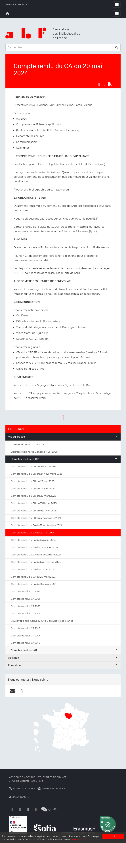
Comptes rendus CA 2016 (25, 642)
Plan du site (19, 797)
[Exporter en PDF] (110, 84)
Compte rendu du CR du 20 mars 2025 (33, 495)
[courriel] (12, 691)
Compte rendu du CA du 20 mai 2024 (33, 532)
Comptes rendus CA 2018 (25, 628)
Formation (63, 665)
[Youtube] (28, 809)
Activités (63, 657)
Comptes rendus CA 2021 (25, 598)
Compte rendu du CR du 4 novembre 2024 (36, 517)
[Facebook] (12, 809)
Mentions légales (51, 788)
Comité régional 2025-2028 (27, 444)
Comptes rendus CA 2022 (25, 591)
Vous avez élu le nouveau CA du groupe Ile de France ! (42, 620)
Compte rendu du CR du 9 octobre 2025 (34, 466)
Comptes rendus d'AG (64, 650)
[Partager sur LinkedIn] (104, 84)
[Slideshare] (36, 809)
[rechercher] (117, 47)
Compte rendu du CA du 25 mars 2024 (33, 539)
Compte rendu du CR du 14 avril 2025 (32, 488)
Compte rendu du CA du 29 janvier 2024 (34, 547)
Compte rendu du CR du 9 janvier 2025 (33, 510)
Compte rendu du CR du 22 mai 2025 (32, 481)
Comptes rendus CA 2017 (25, 635)
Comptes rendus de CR (64, 459)
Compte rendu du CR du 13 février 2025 (33, 503)
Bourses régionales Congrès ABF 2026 (34, 451)
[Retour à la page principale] (7, 13)
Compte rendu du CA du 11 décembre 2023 (36, 554)
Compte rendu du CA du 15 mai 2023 (32, 569)
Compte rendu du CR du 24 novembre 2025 (36, 473)
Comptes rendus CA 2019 (25, 613)
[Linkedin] (20, 809)
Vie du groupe (63, 436)
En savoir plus (79, 839)
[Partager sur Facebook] (99, 84)
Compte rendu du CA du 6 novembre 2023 (35, 561)
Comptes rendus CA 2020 (26, 606)
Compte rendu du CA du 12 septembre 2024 (36, 525)
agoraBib (49, 809)
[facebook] (22, 691)
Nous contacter (22, 788)
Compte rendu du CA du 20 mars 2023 (33, 576)
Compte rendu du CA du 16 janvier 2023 (34, 584)
